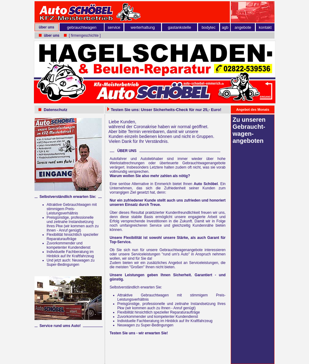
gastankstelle (179, 27)
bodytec (209, 27)
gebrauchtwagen (81, 27)
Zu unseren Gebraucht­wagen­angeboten (249, 130)
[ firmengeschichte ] (85, 35)
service (114, 27)
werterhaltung (143, 27)
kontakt (265, 27)
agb (225, 27)
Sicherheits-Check (170, 109)
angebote (243, 27)
